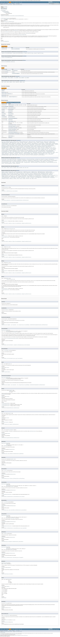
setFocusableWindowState (5, 177)
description (8, 378)
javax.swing (5, 7)
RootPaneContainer (21, 15)
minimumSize (32, 161)
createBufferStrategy (12, 172)
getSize (36, 147)
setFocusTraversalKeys (34, 162)
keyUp (45, 149)
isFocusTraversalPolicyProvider (7, 161)
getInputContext (21, 173)
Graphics (3, 112)
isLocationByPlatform (54, 175)
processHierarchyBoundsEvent (12, 150)
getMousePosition (48, 146)
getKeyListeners (12, 146)
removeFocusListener (24, 151)
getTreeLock (43, 147)
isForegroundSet (7, 149)
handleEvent (3, 148)
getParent (14, 147)
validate (14, 163)
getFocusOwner (4, 173)
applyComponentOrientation (21, 159)
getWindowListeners (45, 174)
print (46, 161)
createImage (42, 142)
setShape (14, 178)
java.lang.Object (3, 10)
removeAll (13, 162)
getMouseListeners (34, 146)
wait (23, 167)
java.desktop (5, 6)
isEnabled (38, 148)
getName (11, 147)
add (2, 159)
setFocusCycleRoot (13, 177)
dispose (24, 172)
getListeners (27, 173)
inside (15, 148)
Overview (1, 2)
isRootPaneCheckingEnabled (12, 118)
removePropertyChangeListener (37, 152)
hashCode (14, 167)
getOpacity (51, 173)
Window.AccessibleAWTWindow (6, 61)
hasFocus (7, 148)
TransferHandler (17, 133)
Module (4, 2)
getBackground (28, 172)
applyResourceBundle (5, 172)
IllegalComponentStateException (7, 494)
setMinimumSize (52, 177)
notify (18, 167)
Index (19, 2)
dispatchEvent (19, 143)
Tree (13, 2)
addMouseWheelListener (13, 142)
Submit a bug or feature (2, 632)
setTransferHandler (11, 133)
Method (11, 4)
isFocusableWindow (38, 175)
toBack (33, 178)
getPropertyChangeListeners (20, 147)
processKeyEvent (36, 150)
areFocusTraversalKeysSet (30, 159)
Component (25, 51)
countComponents (37, 159)
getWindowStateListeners (5, 175)
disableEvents (14, 143)
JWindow (3, 90)
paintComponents (37, 161)
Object (17, 166)
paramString (10, 119)
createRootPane (10, 106)
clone (2, 167)
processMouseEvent (42, 150)
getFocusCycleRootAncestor (50, 172)
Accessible (16, 15)
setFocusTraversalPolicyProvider (52, 162)
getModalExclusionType (36, 173)
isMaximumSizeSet (18, 149)
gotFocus (54, 147)
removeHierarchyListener (42, 151)
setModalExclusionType (5, 178)
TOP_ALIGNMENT (27, 77)
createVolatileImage (52, 142)
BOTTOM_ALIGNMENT (4, 77)
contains (34, 142)
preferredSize (43, 161)
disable (10, 143)
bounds (18, 142)
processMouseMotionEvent (49, 150)
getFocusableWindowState (41, 172)
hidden (7, 330)
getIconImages (16, 173)
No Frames (13, 3)
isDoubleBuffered (34, 148)
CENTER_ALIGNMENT (10, 77)
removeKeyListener (4, 152)
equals (5, 167)
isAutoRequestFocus (31, 175)
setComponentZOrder (27, 162)
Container (3, 109)
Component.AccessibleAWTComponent (7, 53)
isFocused (48, 175)
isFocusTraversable (53, 148)
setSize (18, 178)
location (54, 149)
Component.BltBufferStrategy (28, 53)
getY (51, 147)
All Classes (18, 3)
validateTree (18, 163)
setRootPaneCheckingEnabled (12, 132)
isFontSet (3, 149)
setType (24, 178)
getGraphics (10, 112)
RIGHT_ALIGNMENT (21, 77)
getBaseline (43, 144)
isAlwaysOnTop (17, 175)
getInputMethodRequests (5, 146)
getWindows (50, 174)
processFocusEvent (4, 150)
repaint (9, 122)
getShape (19, 174)
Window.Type (13, 61)
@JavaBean (2, 18)
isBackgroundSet (18, 148)
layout (22, 161)
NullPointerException (5, 422)
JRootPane (6, 106)
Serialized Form (6, 41)
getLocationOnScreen (27, 146)
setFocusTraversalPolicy (42, 162)
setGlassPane (10, 126)
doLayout (46, 159)
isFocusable (43, 148)
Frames (10, 3)
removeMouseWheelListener (28, 152)
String (6, 119)
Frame (5, 92)
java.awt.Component (5, 11)
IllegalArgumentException (6, 237)
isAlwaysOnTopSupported (24, 175)
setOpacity (11, 178)
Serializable (12, 15)
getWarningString (30, 174)
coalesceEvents (30, 142)
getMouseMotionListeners (41, 146)
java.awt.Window (7, 12)
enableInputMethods (35, 143)
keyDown (42, 149)
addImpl (3, 396)
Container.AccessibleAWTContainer (7, 57)
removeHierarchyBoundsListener (32, 151)
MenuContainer (8, 15)
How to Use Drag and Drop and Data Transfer (11, 338)
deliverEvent (43, 159)
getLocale (31, 173)
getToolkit (22, 174)
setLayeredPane (4, 521)
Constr (8, 4)
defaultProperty (6, 18)
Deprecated (16, 2)
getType (26, 174)
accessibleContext (15, 70)
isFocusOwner (47, 148)
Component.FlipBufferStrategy (38, 53)
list (47, 149)
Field (6, 4)
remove (9, 121)
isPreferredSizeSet (31, 149)
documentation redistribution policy (24, 635)
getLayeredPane (4, 505)
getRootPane (10, 115)
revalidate (52, 153)
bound (7, 443)
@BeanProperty (4, 330)
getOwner (8, 174)
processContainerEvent (5, 162)
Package (7, 2)
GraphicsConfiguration (7, 93)
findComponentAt (51, 159)
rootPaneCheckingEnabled (16, 73)
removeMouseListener (11, 152)
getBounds (56, 144)
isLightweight (13, 149)
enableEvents (29, 143)
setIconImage (18, 177)
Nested (4, 4)
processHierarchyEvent (21, 150)
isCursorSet (24, 148)
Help (21, 2)
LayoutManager (14, 129)
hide (10, 175)
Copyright (1, 634)
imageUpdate (11, 148)
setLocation (28, 177)
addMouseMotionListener (5, 142)
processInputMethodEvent (29, 150)
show (30, 178)
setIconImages (23, 177)
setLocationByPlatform (38, 177)
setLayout (9, 129)
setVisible (27, 178)
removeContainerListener (19, 162)
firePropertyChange (41, 143)
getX (49, 147)
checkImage (21, 142)
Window (5, 20)
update (3, 367)
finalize (8, 167)
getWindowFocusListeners (38, 174)
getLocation (17, 146)
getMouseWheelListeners (5, 147)
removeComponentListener (16, 151)
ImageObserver (3, 15)
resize (46, 153)
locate (29, 161)
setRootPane (10, 130)
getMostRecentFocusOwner (45, 173)
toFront (35, 178)
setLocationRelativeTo (45, 177)
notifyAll (20, 167)
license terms (16, 635)
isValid (36, 149)
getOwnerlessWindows (14, 174)
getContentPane (10, 109)
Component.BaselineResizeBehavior (18, 53)
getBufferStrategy (34, 172)
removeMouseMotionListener (19, 152)
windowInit (10, 137)
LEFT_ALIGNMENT (16, 77)
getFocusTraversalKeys (10, 173)
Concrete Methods (17, 102)
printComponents (50, 161)
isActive (13, 175)
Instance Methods (10, 102)
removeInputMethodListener (50, 151)
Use (11, 2)
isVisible (39, 149)
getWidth (46, 147)
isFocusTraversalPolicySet (16, 161)
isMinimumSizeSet (24, 149)
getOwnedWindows (4, 174)
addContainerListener (13, 159)
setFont (3, 163)
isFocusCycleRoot (44, 175)
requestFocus (7, 153)
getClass (11, 167)
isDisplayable (28, 148)
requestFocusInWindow (26, 153)
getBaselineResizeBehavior (50, 144)
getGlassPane (4, 537)
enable (23, 143)
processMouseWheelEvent (5, 151)
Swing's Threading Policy (22, 34)
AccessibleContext (8, 70)
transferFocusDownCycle (8, 163)
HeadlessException (4, 270)
